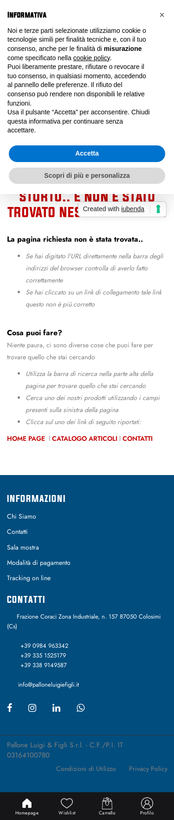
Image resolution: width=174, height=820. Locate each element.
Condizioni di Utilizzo (86, 768)
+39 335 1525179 (43, 655)
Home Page (27, 438)
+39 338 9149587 (43, 665)
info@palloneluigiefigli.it (48, 684)
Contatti (137, 438)
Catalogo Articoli (84, 438)
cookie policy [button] (91, 58)
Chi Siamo (21, 516)
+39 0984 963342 (44, 645)
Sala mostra (23, 547)
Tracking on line (29, 577)
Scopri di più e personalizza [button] (86, 175)
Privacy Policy (148, 768)
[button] (162, 14)
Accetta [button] (87, 153)
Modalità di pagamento (39, 562)
